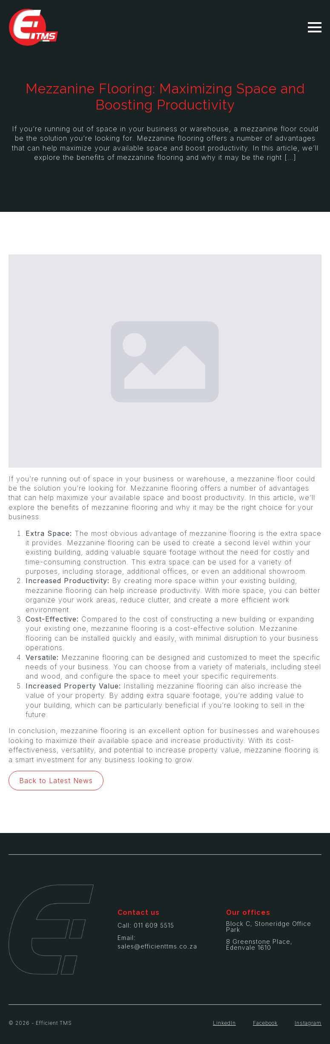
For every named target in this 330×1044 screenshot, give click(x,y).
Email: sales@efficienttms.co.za (157, 942)
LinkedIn (224, 1023)
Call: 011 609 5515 (146, 925)
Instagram (308, 1023)
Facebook (265, 1023)
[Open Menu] (314, 27)
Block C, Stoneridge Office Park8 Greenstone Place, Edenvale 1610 (268, 936)
